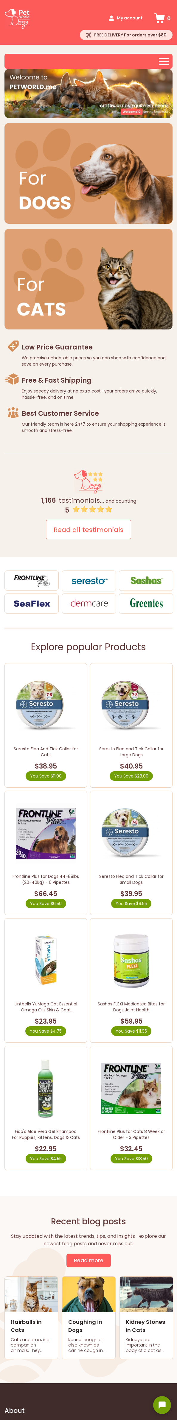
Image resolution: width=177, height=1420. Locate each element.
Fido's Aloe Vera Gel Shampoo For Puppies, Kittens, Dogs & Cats (46, 1134)
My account (130, 18)
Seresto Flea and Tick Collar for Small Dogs (131, 879)
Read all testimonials (88, 529)
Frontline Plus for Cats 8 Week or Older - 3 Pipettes (131, 1134)
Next (165, 94)
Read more (88, 1260)
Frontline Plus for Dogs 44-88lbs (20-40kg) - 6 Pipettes (46, 879)
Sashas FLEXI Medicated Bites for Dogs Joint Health (131, 1007)
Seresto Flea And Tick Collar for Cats (46, 752)
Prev (11, 94)
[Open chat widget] (162, 1405)
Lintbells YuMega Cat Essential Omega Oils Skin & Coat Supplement (46, 1010)
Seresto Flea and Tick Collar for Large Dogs (131, 752)
